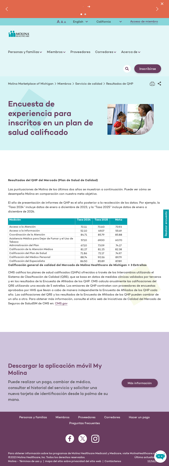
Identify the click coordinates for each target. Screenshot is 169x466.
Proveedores (80, 52)
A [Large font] (58, 21)
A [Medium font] (62, 22)
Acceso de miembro (144, 21)
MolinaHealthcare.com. (144, 453)
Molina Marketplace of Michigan (30, 83)
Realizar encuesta (166, 223)
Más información (140, 383)
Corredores (104, 52)
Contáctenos (112, 461)
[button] (81, 14)
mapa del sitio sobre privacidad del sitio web (73, 461)
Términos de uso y (30, 461)
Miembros (55, 52)
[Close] (161, 3)
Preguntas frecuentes (84, 423)
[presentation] (7, 9)
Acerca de (129, 52)
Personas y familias (23, 52)
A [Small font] (65, 22)
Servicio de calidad (88, 83)
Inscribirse (147, 69)
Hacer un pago (139, 417)
